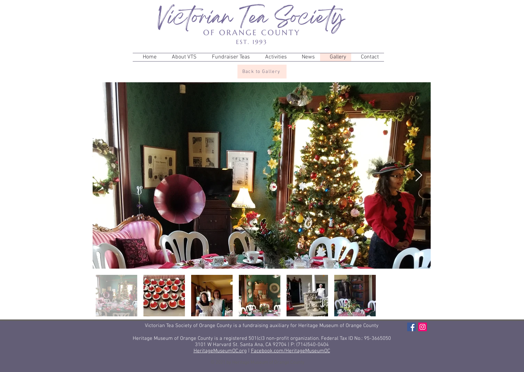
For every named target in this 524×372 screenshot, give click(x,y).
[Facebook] (411, 327)
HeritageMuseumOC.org (220, 351)
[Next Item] (419, 175)
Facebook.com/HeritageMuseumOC (290, 351)
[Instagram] (422, 327)
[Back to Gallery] (262, 71)
